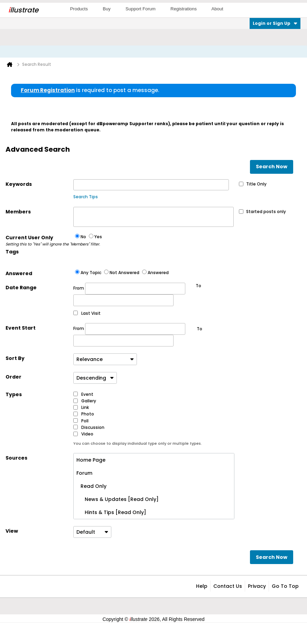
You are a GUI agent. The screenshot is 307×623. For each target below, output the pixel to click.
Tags (12, 251)
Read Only (91, 486)
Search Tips (85, 197)
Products (79, 8)
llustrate (23, 10)
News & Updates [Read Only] (117, 499)
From (129, 288)
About (217, 8)
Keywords (19, 184)
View (12, 530)
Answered (19, 273)
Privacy (257, 586)
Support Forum (140, 8)
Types (14, 394)
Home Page (90, 459)
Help (201, 586)
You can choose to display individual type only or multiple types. (137, 443)
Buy (106, 8)
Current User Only (39, 240)
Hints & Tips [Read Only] (111, 512)
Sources (16, 457)
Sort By (15, 358)
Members (18, 211)
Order (13, 376)
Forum (84, 473)
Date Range (21, 287)
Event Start (21, 327)
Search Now (271, 166)
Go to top (285, 586)
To (199, 329)
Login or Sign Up (275, 23)
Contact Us (227, 586)
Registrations (183, 8)
